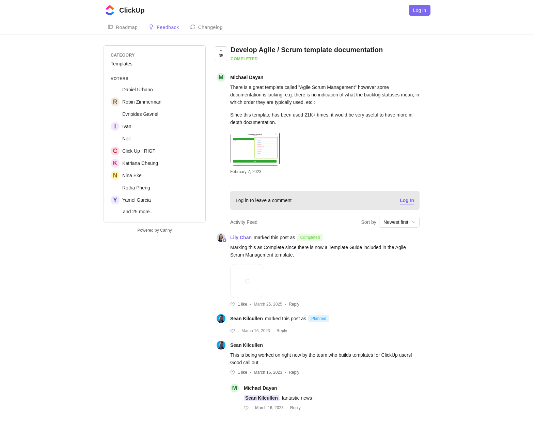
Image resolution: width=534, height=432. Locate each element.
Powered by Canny (154, 230)
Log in (419, 10)
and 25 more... (138, 211)
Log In (407, 200)
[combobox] (399, 222)
